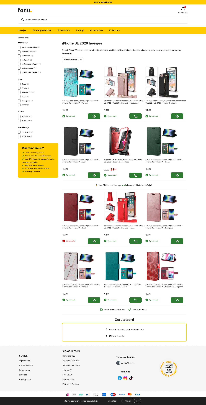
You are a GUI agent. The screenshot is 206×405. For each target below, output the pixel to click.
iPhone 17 (67, 370)
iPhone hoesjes (117, 336)
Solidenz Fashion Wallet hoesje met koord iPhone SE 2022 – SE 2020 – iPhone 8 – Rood (124, 227)
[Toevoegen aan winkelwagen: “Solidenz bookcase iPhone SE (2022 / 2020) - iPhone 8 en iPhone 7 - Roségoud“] (177, 241)
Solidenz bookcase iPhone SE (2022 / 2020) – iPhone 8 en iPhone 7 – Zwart (80, 161)
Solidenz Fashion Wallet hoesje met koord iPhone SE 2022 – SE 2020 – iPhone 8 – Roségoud (124, 102)
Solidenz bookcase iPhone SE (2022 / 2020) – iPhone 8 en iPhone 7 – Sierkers (80, 102)
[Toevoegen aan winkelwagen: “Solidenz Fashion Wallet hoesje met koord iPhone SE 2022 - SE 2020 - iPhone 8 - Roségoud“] (135, 116)
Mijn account (24, 361)
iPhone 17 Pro (69, 380)
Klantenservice (26, 365)
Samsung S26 (69, 356)
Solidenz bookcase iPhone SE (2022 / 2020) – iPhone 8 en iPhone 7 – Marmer (80, 286)
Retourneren (24, 370)
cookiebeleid (92, 401)
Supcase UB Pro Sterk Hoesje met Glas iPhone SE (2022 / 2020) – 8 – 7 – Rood (123, 161)
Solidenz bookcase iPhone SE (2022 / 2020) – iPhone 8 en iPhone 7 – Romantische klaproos (164, 286)
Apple (27, 38)
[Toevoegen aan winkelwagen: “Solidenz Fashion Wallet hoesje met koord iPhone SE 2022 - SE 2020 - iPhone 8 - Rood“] (135, 241)
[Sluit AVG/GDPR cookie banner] (138, 401)
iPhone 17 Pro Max (71, 384)
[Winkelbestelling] (72, 59)
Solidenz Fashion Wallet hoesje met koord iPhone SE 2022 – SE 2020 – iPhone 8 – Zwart (165, 102)
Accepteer (112, 401)
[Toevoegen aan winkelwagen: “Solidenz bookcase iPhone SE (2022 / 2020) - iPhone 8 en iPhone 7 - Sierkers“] (94, 116)
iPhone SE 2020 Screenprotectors (126, 329)
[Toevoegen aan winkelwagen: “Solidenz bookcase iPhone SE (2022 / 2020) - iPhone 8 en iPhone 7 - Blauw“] (135, 300)
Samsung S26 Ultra (71, 365)
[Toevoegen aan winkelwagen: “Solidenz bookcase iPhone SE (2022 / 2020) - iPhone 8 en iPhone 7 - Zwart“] (94, 175)
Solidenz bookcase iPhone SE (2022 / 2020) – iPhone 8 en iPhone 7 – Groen (163, 161)
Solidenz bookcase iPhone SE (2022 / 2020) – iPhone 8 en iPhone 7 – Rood (80, 227)
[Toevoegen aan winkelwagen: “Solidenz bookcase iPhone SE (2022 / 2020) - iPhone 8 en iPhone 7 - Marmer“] (94, 300)
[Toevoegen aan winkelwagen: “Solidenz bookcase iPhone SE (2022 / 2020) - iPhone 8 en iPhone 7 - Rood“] (94, 241)
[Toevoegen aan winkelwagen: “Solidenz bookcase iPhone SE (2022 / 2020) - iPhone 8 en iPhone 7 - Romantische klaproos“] (177, 300)
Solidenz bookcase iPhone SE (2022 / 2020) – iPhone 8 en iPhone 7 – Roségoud (163, 227)
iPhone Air (67, 375)
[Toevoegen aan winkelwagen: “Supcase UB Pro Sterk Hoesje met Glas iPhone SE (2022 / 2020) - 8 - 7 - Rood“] (135, 175)
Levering (23, 375)
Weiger (128, 401)
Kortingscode (25, 380)
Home (20, 38)
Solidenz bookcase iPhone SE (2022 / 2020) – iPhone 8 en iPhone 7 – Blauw (122, 286)
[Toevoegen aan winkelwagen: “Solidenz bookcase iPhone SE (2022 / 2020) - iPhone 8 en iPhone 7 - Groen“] (177, 175)
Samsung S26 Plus (71, 361)
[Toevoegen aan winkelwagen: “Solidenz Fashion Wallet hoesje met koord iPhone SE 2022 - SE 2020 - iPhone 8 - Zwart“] (177, 116)
